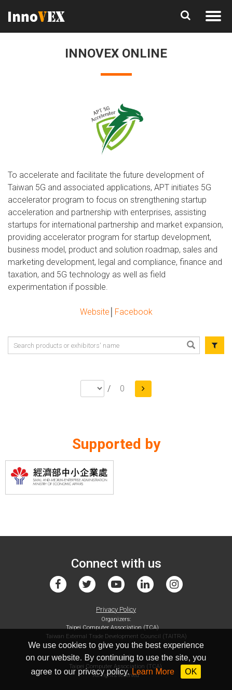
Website (95, 312)
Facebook (134, 312)
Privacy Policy (116, 609)
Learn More (153, 671)
